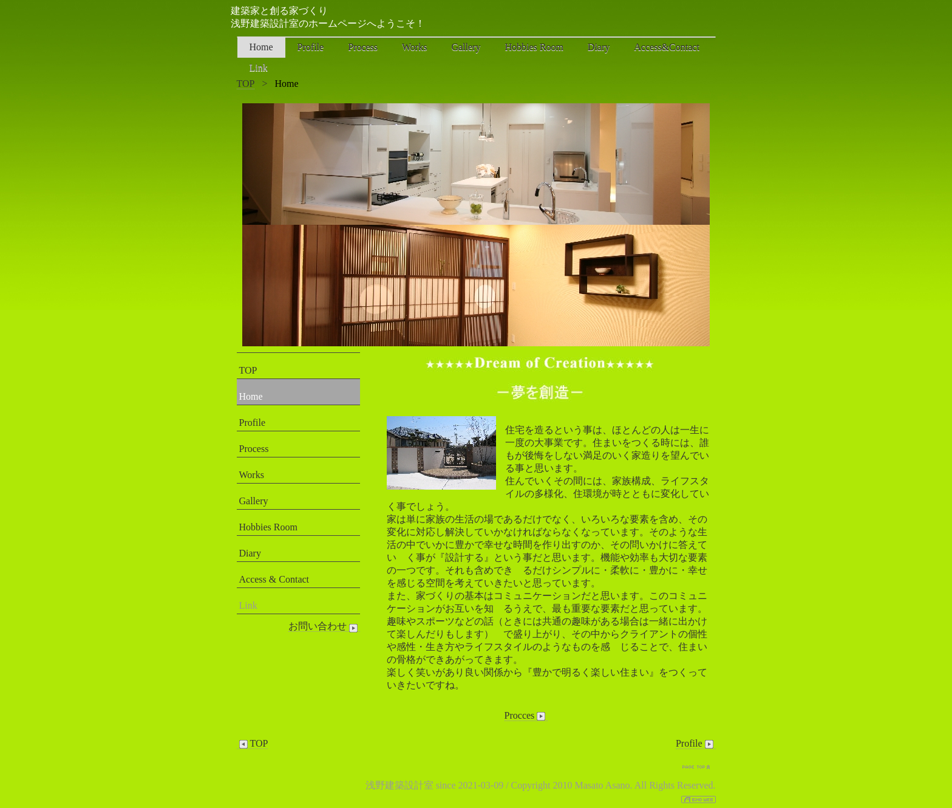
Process (363, 47)
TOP (246, 83)
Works (414, 47)
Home (261, 47)
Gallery (465, 47)
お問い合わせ (324, 626)
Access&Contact (666, 47)
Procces (526, 715)
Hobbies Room (534, 47)
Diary (599, 47)
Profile (311, 47)
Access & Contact (274, 579)
